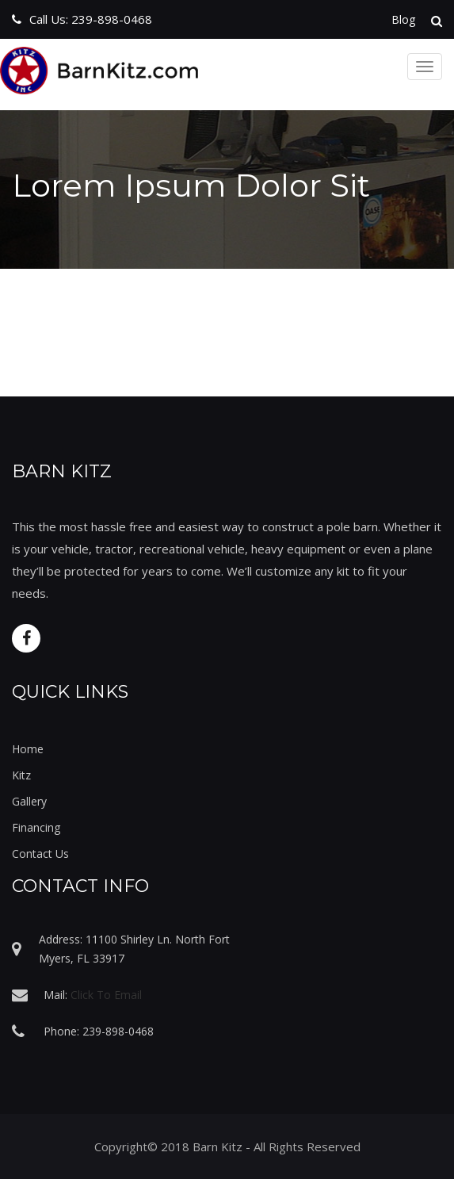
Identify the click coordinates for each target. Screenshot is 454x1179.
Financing (36, 827)
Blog (403, 19)
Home (28, 748)
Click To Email (106, 994)
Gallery (29, 801)
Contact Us (40, 853)
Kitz (21, 775)
